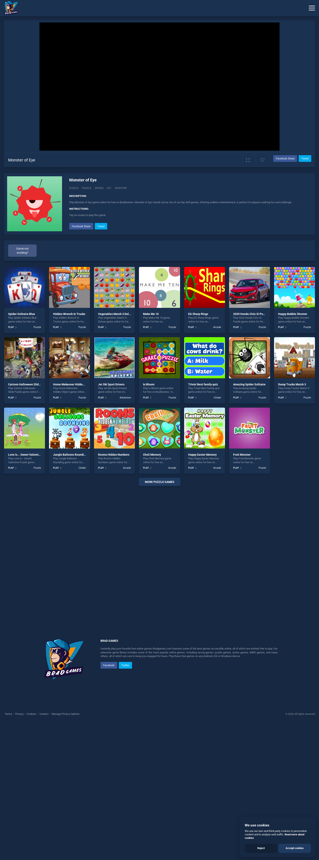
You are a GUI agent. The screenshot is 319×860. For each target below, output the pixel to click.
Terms (9, 849)
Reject (261, 848)
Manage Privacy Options (65, 849)
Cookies (31, 849)
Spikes (99, 188)
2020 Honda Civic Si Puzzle (250, 449)
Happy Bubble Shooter (292, 449)
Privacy (19, 849)
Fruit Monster (242, 590)
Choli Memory (152, 590)
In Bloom (148, 520)
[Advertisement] (180, 250)
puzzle (86, 188)
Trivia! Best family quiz (203, 520)
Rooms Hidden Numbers (113, 590)
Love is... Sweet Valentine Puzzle (29, 590)
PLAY (11, 463)
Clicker (217, 533)
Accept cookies (295, 848)
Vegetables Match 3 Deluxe (115, 449)
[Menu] (312, 8)
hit (109, 188)
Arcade (217, 463)
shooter (121, 188)
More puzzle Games (159, 617)
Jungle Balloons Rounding (70, 590)
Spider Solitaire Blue (21, 449)
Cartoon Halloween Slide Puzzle (29, 520)
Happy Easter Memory (202, 590)
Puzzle (74, 188)
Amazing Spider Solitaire (249, 520)
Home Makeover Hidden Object (73, 520)
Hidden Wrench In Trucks (69, 449)
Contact (44, 849)
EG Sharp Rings (198, 449)
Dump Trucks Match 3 (292, 520)
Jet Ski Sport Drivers (111, 520)
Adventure (125, 533)
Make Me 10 (151, 449)
